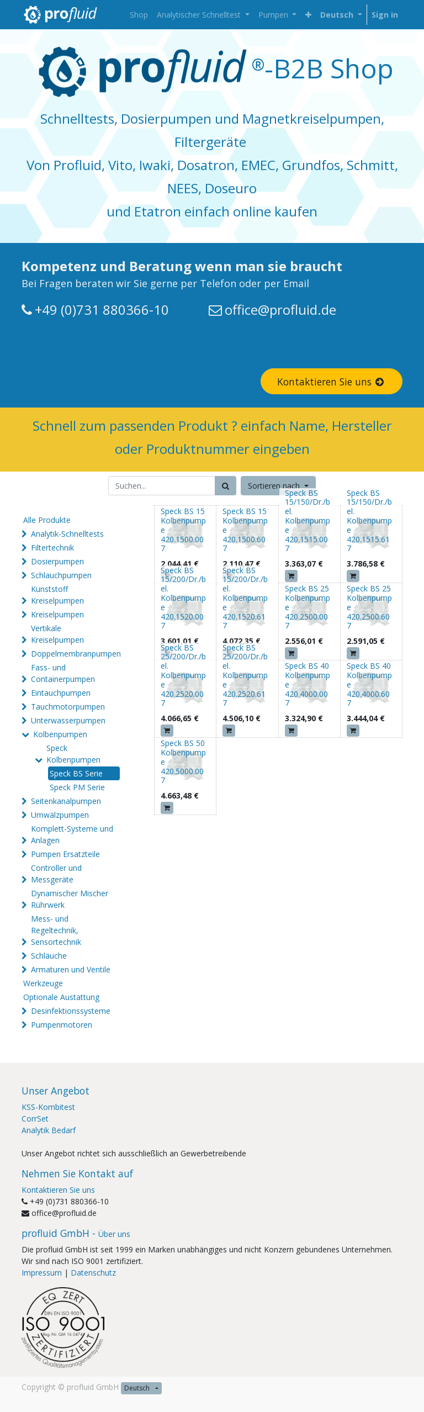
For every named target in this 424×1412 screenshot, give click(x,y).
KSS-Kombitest (48, 1107)
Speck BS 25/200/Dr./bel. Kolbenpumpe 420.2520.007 (183, 675)
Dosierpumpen (57, 561)
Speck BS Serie (76, 773)
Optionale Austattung (61, 997)
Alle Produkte (47, 520)
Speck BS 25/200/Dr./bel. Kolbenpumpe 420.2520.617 (245, 675)
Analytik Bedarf (49, 1130)
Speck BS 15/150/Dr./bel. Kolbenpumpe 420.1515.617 (369, 521)
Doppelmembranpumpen (76, 653)
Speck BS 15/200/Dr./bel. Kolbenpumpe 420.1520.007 (183, 598)
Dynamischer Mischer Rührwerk (69, 899)
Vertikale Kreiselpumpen (57, 634)
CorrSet (35, 1118)
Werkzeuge (43, 983)
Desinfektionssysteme (70, 1011)
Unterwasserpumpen (68, 720)
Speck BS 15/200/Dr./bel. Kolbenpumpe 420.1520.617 (245, 598)
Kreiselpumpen (57, 614)
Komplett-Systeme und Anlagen (72, 834)
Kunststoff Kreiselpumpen (57, 595)
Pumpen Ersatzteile (65, 854)
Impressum (42, 1272)
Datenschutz (93, 1272)
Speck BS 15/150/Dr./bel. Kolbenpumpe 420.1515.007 (307, 521)
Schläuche (49, 955)
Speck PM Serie (77, 787)
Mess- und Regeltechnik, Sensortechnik (56, 930)
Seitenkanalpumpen (66, 801)
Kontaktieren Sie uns (331, 381)
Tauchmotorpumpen (68, 706)
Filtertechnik (52, 547)
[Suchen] (225, 485)
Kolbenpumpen (60, 734)
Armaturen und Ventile (70, 969)
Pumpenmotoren (61, 1024)
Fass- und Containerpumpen (63, 673)
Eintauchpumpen (61, 693)
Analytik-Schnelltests (67, 533)
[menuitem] (138, 14)
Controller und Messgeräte (56, 874)
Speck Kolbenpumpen (73, 754)
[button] (308, 14)
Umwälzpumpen (60, 815)
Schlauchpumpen (61, 575)
